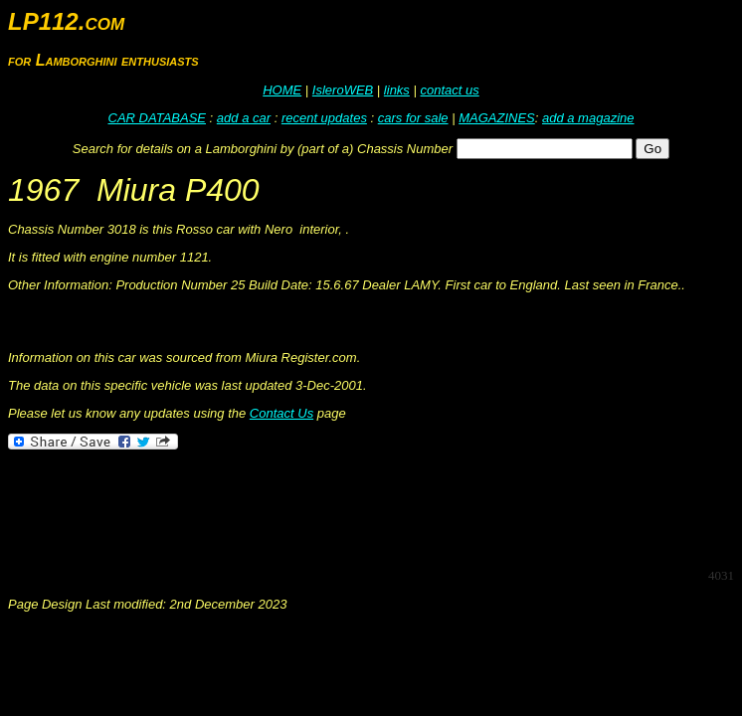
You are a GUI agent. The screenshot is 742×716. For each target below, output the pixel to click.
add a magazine (588, 117)
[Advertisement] (370, 507)
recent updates (324, 117)
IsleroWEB (342, 90)
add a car (244, 117)
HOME (282, 90)
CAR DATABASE (157, 117)
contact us (449, 90)
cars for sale (413, 117)
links (397, 90)
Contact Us (281, 413)
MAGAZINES (497, 117)
